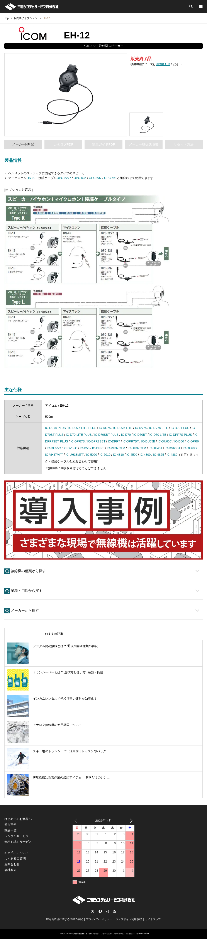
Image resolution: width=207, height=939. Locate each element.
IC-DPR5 (98, 448)
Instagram (107, 911)
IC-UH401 (155, 448)
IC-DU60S (190, 448)
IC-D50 (85, 448)
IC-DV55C (70, 448)
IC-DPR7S (77, 441)
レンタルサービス (16, 836)
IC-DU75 (105, 428)
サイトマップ (153, 919)
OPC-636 (80, 178)
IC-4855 (158, 454)
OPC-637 (95, 178)
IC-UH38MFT (75, 454)
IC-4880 (171, 454)
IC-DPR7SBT (96, 441)
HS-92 (31, 178)
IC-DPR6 (193, 441)
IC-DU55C (54, 448)
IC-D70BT (140, 434)
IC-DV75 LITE (158, 428)
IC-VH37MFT (54, 454)
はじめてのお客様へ (18, 819)
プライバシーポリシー (99, 919)
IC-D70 (126, 434)
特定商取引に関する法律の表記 (64, 919)
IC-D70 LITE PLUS (79, 434)
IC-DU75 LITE (122, 428)
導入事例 (10, 824)
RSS (114, 911)
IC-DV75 (141, 428)
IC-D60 (179, 441)
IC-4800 (145, 454)
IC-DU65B (148, 441)
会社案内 (10, 870)
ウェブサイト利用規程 (129, 919)
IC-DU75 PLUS (55, 428)
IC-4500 (131, 454)
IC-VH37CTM (116, 448)
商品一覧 (10, 830)
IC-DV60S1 (172, 448)
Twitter (92, 911)
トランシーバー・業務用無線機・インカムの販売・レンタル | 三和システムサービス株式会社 (95, 934)
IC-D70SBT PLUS (106, 434)
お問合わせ (163, 64)
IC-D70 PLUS (180, 428)
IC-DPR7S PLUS (180, 434)
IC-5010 (105, 454)
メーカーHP (23, 144)
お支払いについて (16, 853)
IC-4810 (118, 454)
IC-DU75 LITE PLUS (82, 428)
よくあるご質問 (15, 858)
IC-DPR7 (114, 441)
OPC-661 (110, 178)
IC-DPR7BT (131, 441)
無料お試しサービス (18, 841)
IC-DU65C (165, 441)
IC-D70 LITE (157, 434)
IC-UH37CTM (137, 448)
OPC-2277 (64, 178)
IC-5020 (91, 454)
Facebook (99, 911)
